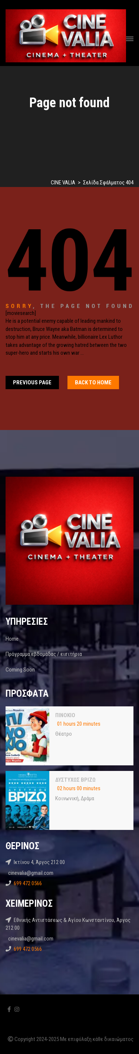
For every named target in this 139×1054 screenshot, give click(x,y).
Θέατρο (63, 733)
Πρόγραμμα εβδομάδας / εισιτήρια (44, 654)
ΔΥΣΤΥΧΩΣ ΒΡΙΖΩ (75, 779)
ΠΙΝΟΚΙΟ (65, 715)
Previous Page (32, 382)
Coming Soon (20, 669)
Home (12, 639)
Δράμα (87, 798)
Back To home (93, 382)
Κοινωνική (67, 798)
